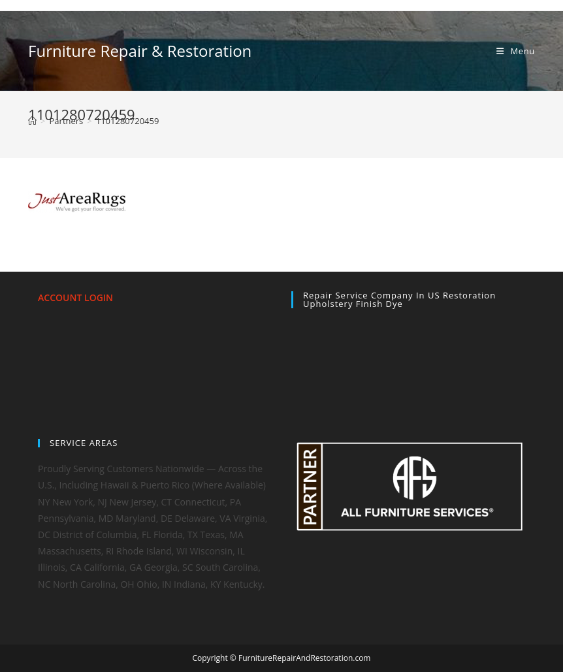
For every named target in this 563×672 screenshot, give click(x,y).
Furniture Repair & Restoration (139, 50)
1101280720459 (127, 121)
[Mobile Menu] (515, 51)
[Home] (32, 121)
